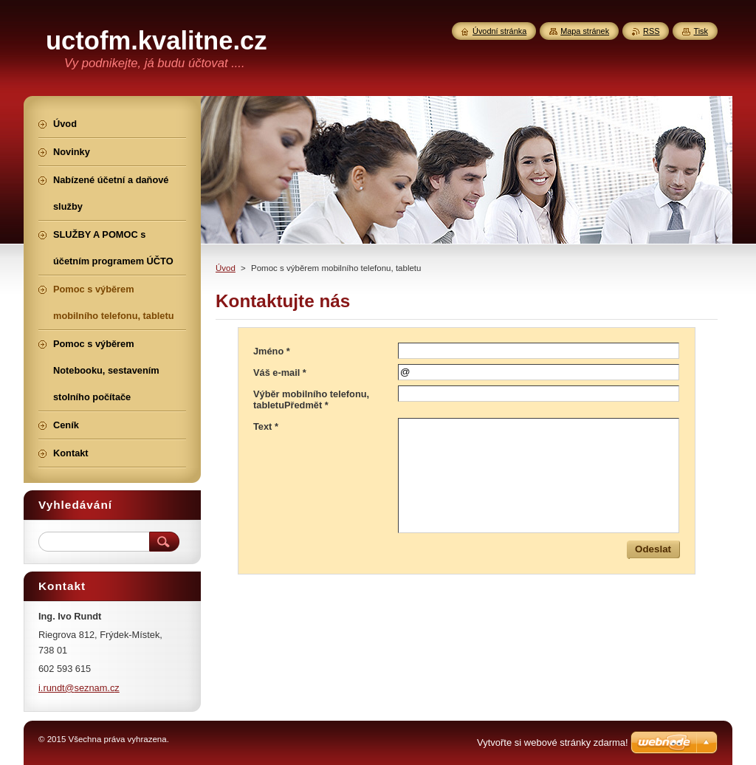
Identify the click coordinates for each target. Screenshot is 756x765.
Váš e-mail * (279, 372)
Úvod (226, 268)
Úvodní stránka (499, 31)
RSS (651, 31)
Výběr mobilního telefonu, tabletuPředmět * (311, 399)
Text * (265, 426)
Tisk (700, 31)
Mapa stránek (584, 31)
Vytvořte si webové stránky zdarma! (552, 742)
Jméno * (271, 351)
